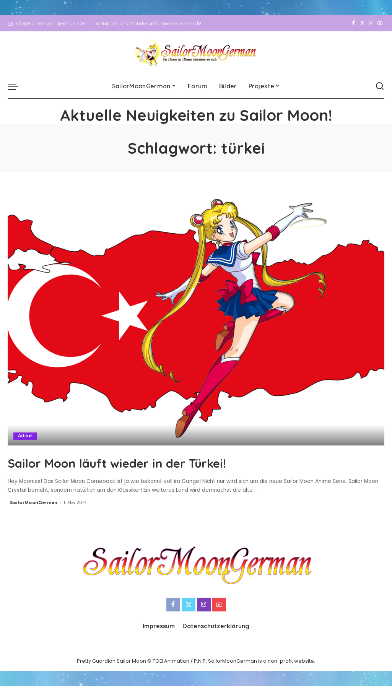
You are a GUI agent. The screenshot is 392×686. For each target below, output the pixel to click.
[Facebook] (353, 23)
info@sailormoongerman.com (48, 23)
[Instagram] (371, 23)
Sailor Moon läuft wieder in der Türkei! (149, 461)
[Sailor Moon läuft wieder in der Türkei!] (196, 318)
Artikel (25, 436)
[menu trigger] (17, 86)
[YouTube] (380, 23)
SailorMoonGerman (34, 502)
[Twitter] (362, 23)
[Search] (379, 86)
